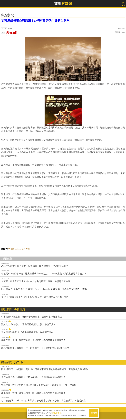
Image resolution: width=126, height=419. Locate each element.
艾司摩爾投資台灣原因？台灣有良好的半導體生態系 (35, 20)
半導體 (11, 249)
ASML (18, 249)
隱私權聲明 (56, 413)
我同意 (94, 413)
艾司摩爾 (26, 249)
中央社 (12, 33)
